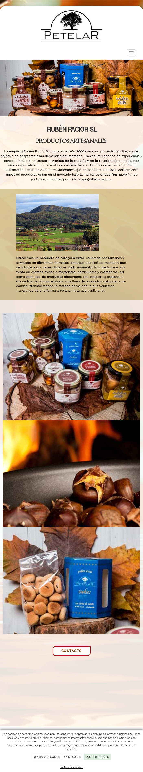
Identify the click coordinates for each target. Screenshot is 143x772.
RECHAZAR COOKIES (47, 756)
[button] (10, 88)
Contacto (71, 651)
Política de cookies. (71, 767)
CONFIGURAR (72, 756)
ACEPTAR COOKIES (97, 756)
